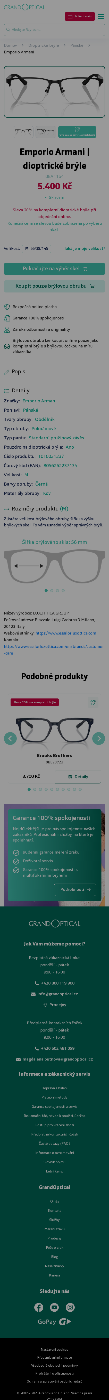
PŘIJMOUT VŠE (54, 746)
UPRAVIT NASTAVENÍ (54, 732)
